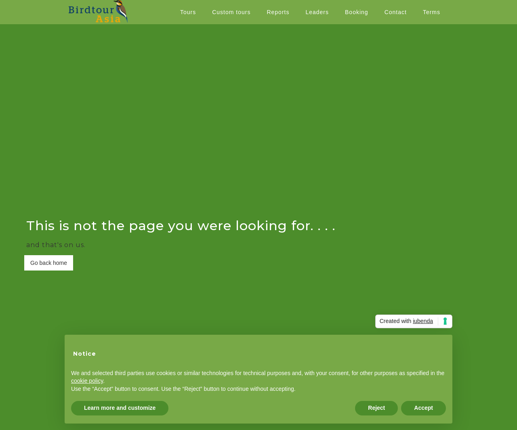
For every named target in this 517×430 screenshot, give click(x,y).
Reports (278, 12)
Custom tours (231, 12)
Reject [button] (376, 408)
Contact (396, 12)
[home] (98, 11)
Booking (356, 12)
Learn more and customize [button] (120, 408)
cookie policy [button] (87, 381)
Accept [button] (423, 408)
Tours (188, 12)
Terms (431, 12)
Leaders (317, 12)
